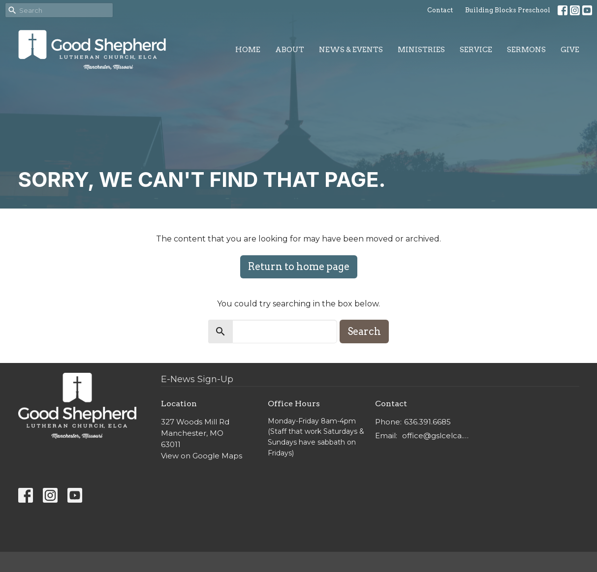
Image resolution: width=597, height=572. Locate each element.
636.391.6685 (427, 421)
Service (476, 49)
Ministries (421, 49)
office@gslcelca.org (437, 435)
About (289, 49)
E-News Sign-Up (197, 379)
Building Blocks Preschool (507, 10)
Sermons (526, 49)
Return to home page (298, 266)
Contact (440, 10)
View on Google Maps (201, 455)
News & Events (351, 49)
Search (364, 331)
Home (247, 49)
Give (570, 49)
